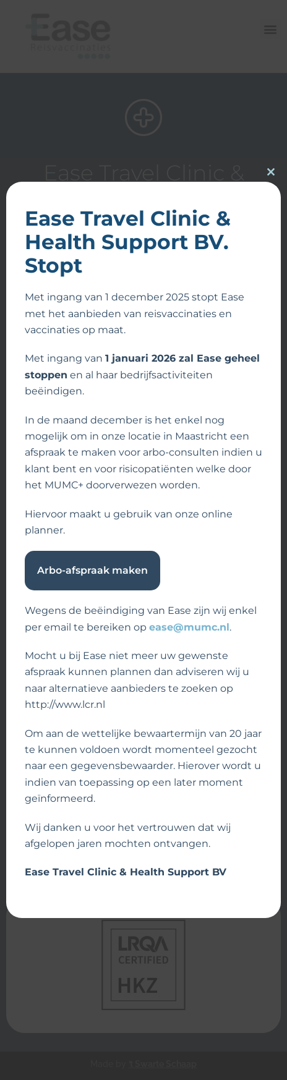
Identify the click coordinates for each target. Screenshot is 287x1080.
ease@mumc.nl (189, 627)
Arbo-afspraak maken (92, 570)
